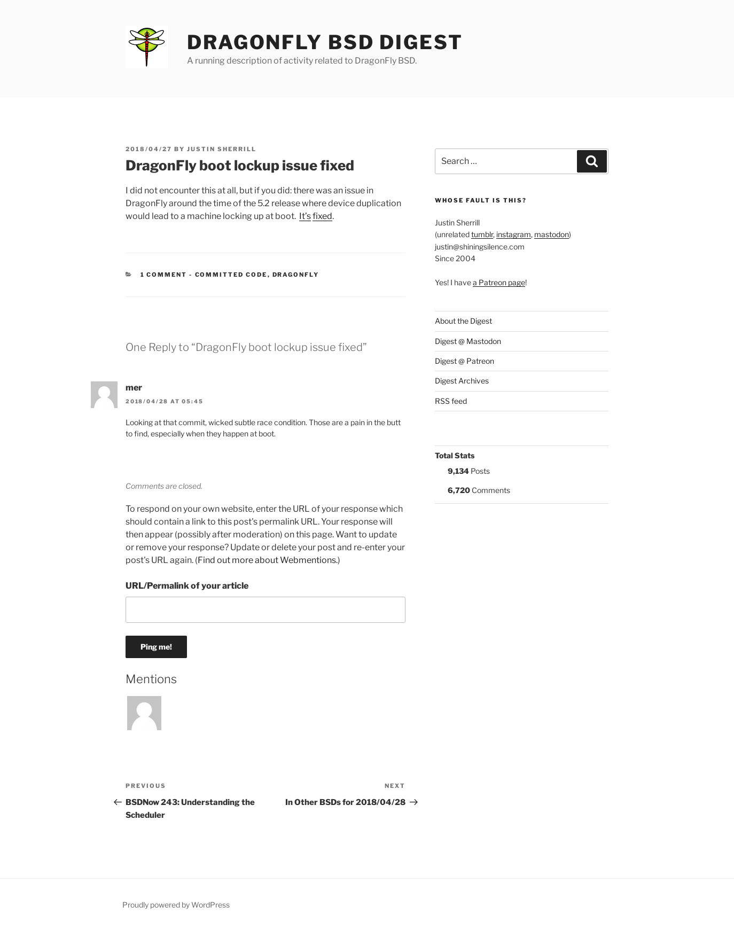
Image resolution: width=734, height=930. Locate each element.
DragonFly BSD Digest (325, 42)
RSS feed (451, 400)
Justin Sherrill (221, 149)
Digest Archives (462, 380)
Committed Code (231, 274)
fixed (322, 216)
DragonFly (295, 274)
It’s (305, 216)
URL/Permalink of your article (187, 586)
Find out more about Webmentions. (268, 560)
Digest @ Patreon (464, 360)
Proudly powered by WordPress (176, 904)
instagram (513, 234)
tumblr (482, 234)
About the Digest (463, 320)
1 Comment (164, 274)
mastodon (551, 234)
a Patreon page (499, 282)
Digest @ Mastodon (468, 341)
